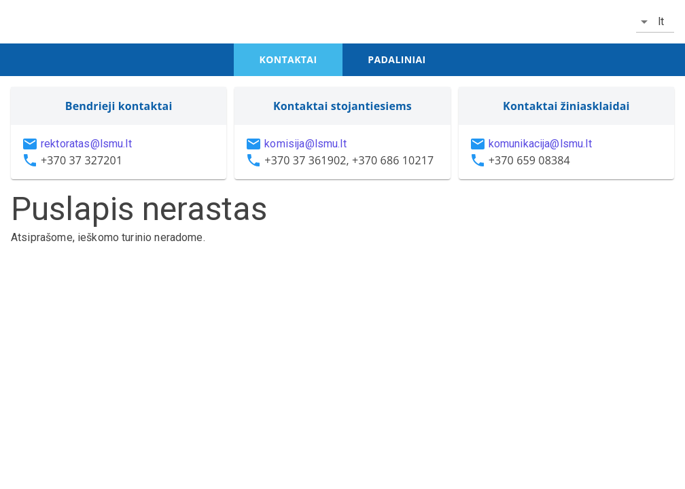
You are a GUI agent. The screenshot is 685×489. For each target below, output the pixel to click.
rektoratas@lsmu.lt (86, 143)
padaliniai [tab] (396, 59)
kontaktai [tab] (288, 59)
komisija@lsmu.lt (305, 143)
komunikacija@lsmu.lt (540, 143)
